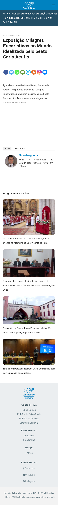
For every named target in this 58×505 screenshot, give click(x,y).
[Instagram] (39, 72)
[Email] (22, 72)
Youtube (29, 474)
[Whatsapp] (17, 72)
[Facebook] (5, 72)
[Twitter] (11, 72)
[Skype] (28, 72)
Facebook (29, 468)
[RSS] (33, 72)
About (7, 148)
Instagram (29, 481)
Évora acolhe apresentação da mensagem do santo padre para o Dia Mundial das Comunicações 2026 (29, 285)
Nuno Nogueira (28, 155)
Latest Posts (19, 148)
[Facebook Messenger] (44, 72)
